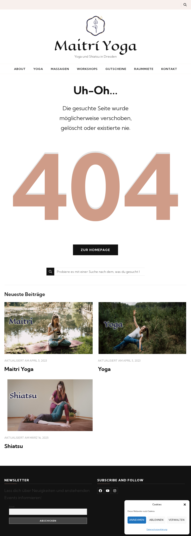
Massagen (60, 69)
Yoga (38, 69)
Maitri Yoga (19, 369)
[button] (184, 504)
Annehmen (136, 519)
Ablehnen (156, 519)
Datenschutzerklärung (157, 529)
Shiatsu (13, 446)
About (20, 69)
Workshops (87, 69)
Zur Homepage (95, 250)
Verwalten (177, 519)
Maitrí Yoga (95, 45)
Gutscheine (115, 69)
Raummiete (143, 69)
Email (12, 506)
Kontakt (169, 69)
